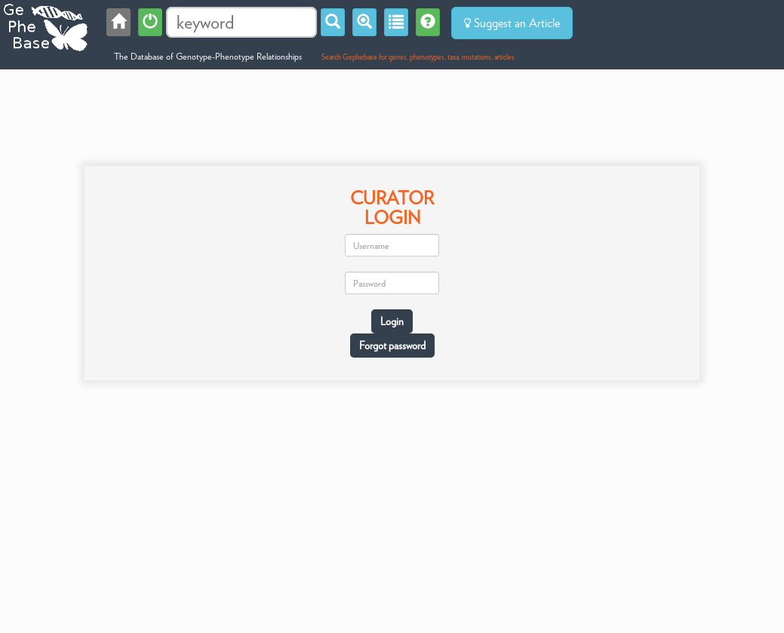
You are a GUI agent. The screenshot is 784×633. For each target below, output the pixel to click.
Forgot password (392, 346)
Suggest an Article (512, 23)
